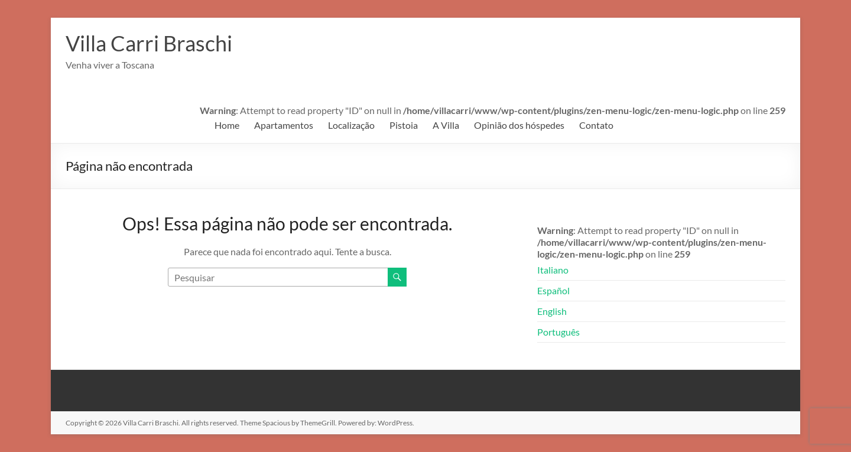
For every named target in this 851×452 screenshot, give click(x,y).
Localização (351, 125)
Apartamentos (283, 125)
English (552, 311)
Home (227, 125)
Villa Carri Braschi (149, 43)
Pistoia (403, 125)
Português (558, 331)
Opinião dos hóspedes (519, 125)
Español (553, 290)
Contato (596, 125)
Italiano (553, 269)
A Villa (446, 125)
